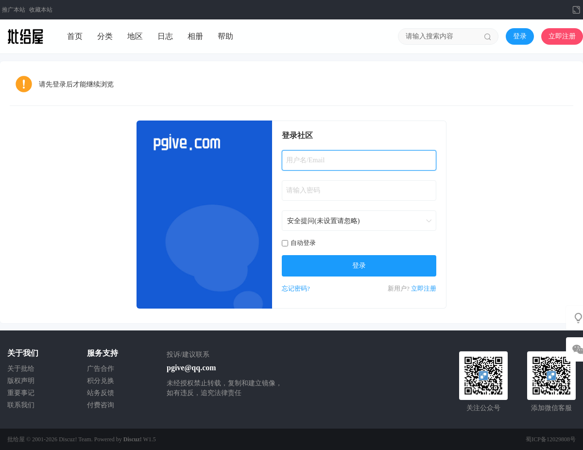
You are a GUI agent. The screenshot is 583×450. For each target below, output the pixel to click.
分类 (105, 36)
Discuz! (132, 439)
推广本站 (13, 9)
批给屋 (16, 439)
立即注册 (562, 36)
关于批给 (20, 368)
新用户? (399, 288)
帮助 (225, 36)
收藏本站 (40, 9)
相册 (195, 36)
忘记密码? (296, 288)
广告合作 (100, 368)
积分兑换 (100, 380)
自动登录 (299, 242)
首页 (75, 36)
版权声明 (20, 380)
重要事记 (20, 393)
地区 (135, 36)
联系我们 (20, 405)
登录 (520, 36)
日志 (165, 36)
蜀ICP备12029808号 (551, 439)
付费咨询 (100, 405)
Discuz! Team (75, 439)
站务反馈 (100, 393)
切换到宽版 (576, 9)
